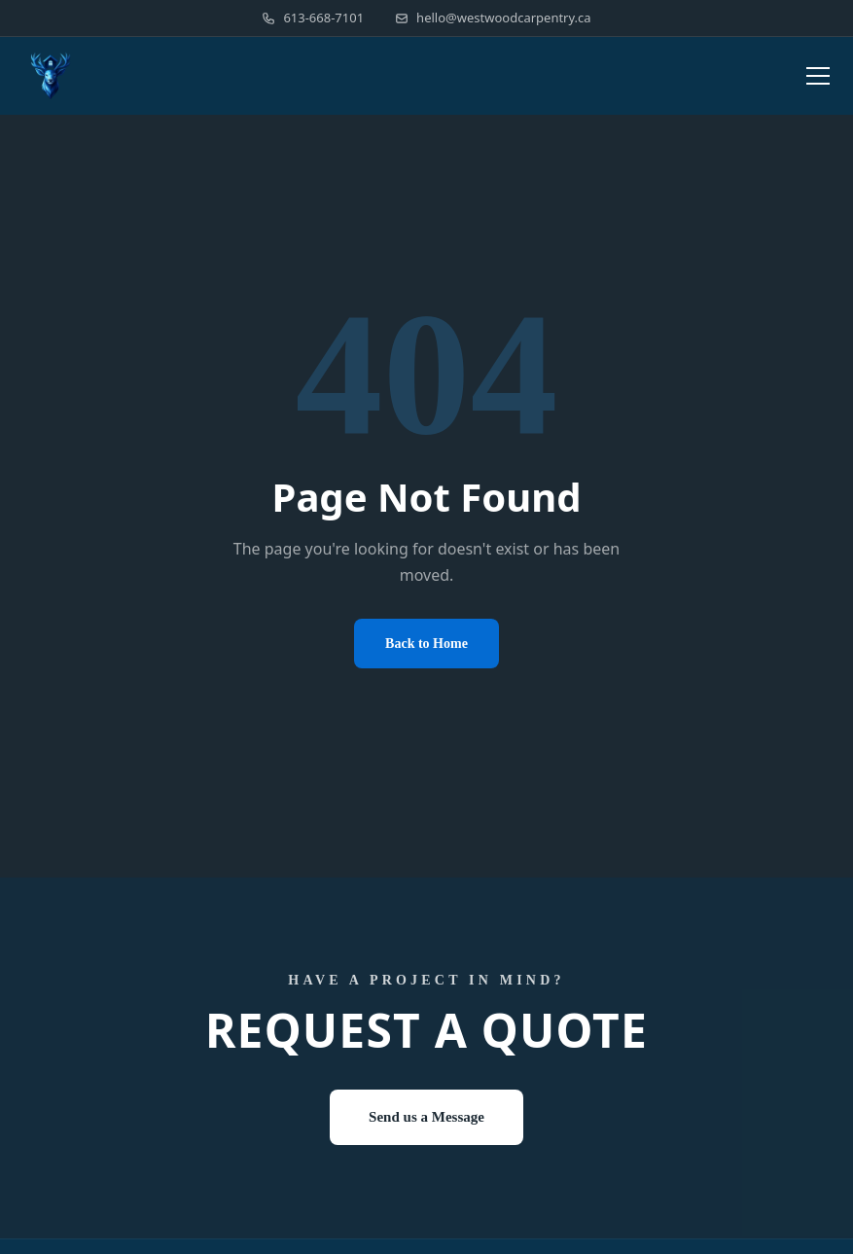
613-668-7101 (313, 17)
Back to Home (426, 643)
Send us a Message (426, 1117)
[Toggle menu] (818, 76)
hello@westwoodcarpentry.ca (493, 17)
